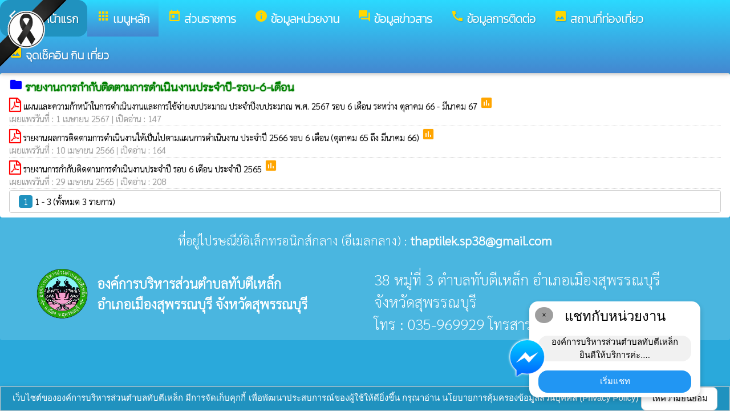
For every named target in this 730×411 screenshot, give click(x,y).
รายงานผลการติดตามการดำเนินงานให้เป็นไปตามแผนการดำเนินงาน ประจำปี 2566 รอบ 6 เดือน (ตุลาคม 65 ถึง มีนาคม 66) (222, 137)
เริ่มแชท (615, 381)
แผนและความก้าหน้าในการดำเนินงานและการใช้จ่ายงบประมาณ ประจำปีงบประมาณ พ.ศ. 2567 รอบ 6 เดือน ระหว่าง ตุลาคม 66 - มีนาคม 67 (251, 105)
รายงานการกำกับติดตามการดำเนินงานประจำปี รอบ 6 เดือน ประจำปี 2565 (143, 168)
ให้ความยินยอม (679, 398)
